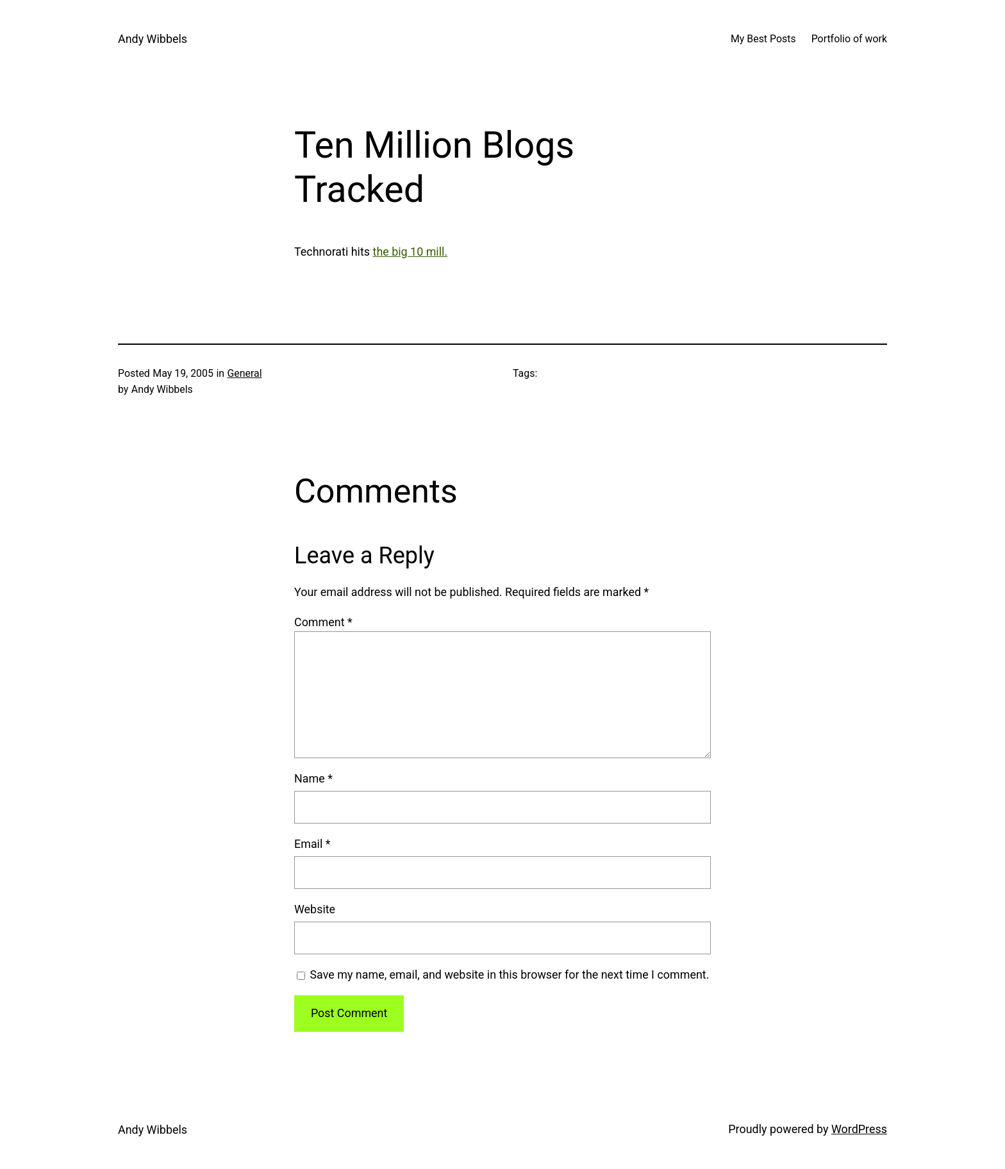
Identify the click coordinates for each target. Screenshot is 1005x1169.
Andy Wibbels (152, 39)
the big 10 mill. (410, 251)
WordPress (859, 1129)
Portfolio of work (849, 39)
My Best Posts (763, 39)
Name (313, 778)
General (245, 373)
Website (314, 909)
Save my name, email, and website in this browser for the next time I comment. (509, 974)
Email (312, 843)
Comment (323, 622)
